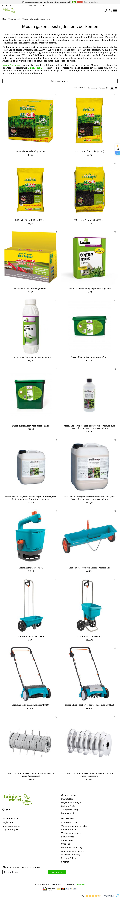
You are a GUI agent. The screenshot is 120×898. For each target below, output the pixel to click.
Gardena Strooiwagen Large (30, 636)
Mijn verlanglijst (10, 829)
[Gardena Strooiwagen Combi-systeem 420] (89, 537)
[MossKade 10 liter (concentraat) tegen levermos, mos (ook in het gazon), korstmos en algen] (89, 466)
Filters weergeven (60, 81)
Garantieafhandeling (71, 847)
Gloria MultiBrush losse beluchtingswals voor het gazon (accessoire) (30, 774)
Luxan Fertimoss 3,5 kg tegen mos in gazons (89, 288)
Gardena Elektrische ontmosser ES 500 (30, 705)
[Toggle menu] (115, 10)
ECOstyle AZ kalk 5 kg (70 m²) (89, 151)
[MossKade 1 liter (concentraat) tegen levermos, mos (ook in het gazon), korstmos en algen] (89, 395)
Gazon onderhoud (30, 19)
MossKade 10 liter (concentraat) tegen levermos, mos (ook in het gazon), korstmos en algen (89, 497)
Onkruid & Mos (15, 19)
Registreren (8, 822)
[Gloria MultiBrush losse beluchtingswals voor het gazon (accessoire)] (30, 743)
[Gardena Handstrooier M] (30, 537)
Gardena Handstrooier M (31, 567)
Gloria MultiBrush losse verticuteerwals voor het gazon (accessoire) (89, 774)
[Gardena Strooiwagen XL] (89, 605)
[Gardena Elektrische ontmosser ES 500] (30, 674)
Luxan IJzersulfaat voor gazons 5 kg (89, 357)
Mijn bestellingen (11, 826)
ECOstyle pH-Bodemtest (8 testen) (30, 288)
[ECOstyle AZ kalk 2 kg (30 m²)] (30, 120)
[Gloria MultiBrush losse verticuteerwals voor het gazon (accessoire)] (89, 743)
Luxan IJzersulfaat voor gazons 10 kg (30, 425)
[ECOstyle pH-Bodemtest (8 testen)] (30, 258)
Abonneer (57, 872)
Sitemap (65, 861)
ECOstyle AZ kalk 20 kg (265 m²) (89, 220)
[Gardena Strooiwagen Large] (30, 605)
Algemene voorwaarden (73, 851)
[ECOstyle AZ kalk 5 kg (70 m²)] (89, 120)
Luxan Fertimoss (11, 65)
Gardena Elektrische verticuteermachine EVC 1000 (89, 705)
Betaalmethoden (69, 829)
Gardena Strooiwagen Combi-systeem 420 (89, 567)
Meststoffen (67, 799)
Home (4, 19)
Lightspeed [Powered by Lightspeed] (80, 884)
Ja (74, 2)
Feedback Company (70, 854)
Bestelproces (67, 836)
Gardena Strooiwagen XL (89, 636)
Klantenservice (69, 822)
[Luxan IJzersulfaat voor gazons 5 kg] (89, 326)
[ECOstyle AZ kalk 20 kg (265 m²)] (89, 189)
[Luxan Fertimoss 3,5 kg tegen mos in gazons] (89, 258)
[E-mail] (25, 872)
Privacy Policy (68, 858)
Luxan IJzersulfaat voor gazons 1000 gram (30, 357)
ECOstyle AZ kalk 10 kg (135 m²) (30, 220)
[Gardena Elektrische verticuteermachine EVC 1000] (89, 674)
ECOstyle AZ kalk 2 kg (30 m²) (30, 151)
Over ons (65, 844)
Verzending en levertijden (74, 826)
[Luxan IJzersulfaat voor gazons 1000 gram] (30, 326)
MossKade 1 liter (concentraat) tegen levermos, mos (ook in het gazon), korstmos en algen (89, 426)
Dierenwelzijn (68, 813)
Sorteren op (92, 88)
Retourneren (67, 840)
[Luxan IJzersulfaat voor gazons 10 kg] (30, 395)
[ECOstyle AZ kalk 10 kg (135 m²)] (30, 189)
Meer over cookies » (91, 2)
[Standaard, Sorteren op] (104, 88)
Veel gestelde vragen (71, 833)
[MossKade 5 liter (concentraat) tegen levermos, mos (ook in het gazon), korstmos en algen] (30, 466)
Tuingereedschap (69, 809)
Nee (79, 2)
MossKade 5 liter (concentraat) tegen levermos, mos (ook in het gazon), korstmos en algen (30, 497)
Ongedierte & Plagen (71, 802)
